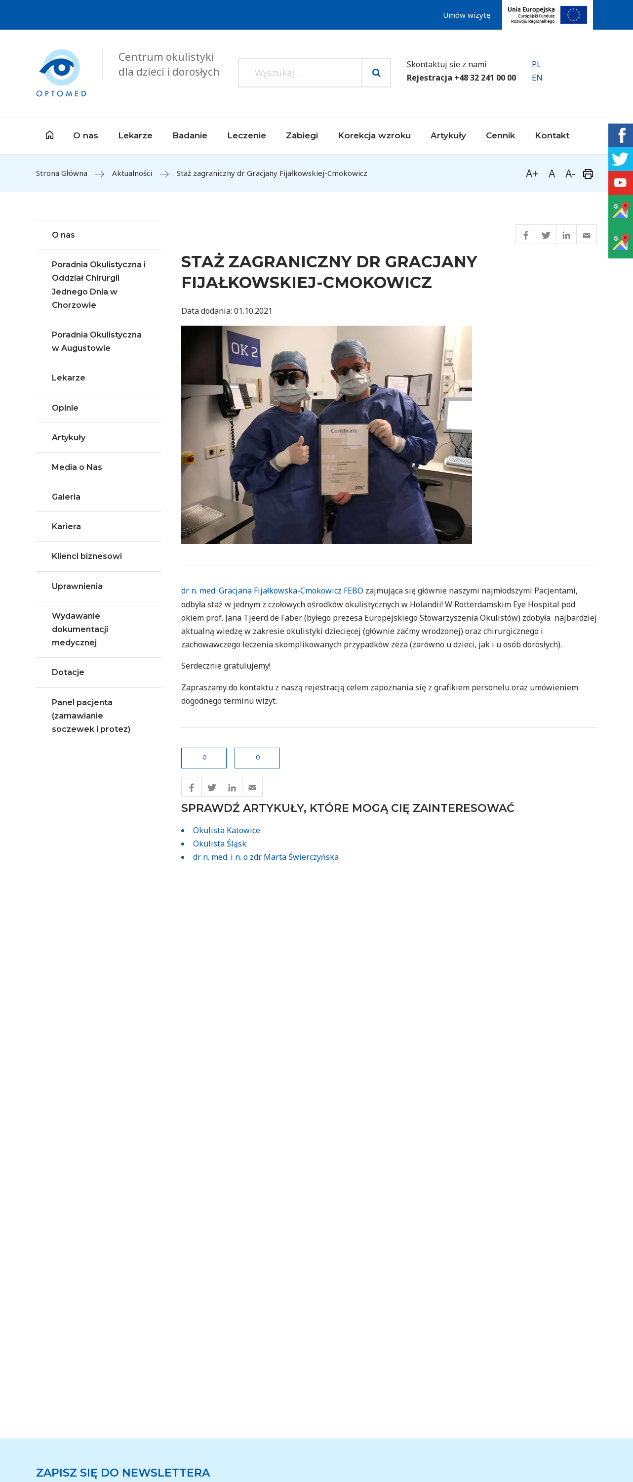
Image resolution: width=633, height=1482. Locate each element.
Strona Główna (61, 173)
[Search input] (300, 72)
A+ (532, 173)
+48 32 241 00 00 (485, 77)
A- (570, 173)
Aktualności (132, 173)
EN (537, 77)
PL (536, 64)
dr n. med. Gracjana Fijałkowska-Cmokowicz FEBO (272, 590)
